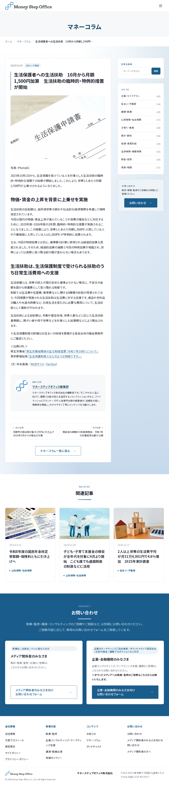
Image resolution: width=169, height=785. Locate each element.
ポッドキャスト (93, 746)
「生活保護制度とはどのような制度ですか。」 (55, 356)
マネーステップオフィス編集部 (50, 387)
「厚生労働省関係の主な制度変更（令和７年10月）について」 (61, 351)
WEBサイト (37, 364)
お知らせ (91, 733)
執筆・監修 (51, 733)
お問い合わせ (137, 203)
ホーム (8, 41)
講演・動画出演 (54, 751)
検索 (156, 71)
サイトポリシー (13, 753)
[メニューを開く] (160, 5)
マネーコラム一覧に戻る (55, 451)
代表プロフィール (14, 740)
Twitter (51, 364)
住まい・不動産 (32, 65)
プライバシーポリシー (16, 759)
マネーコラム (24, 41)
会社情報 (10, 733)
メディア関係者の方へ (139, 751)
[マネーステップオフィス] (28, 6)
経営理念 (10, 746)
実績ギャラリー (54, 757)
